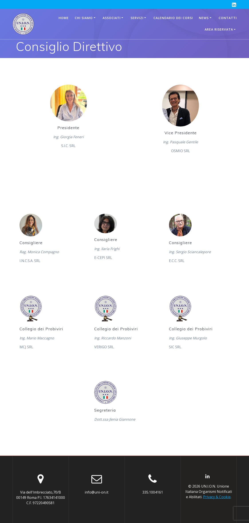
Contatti (228, 18)
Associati (112, 18)
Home (64, 18)
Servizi (137, 18)
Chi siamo (84, 18)
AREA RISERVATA (219, 29)
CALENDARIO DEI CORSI (173, 18)
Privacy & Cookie (217, 496)
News (204, 18)
